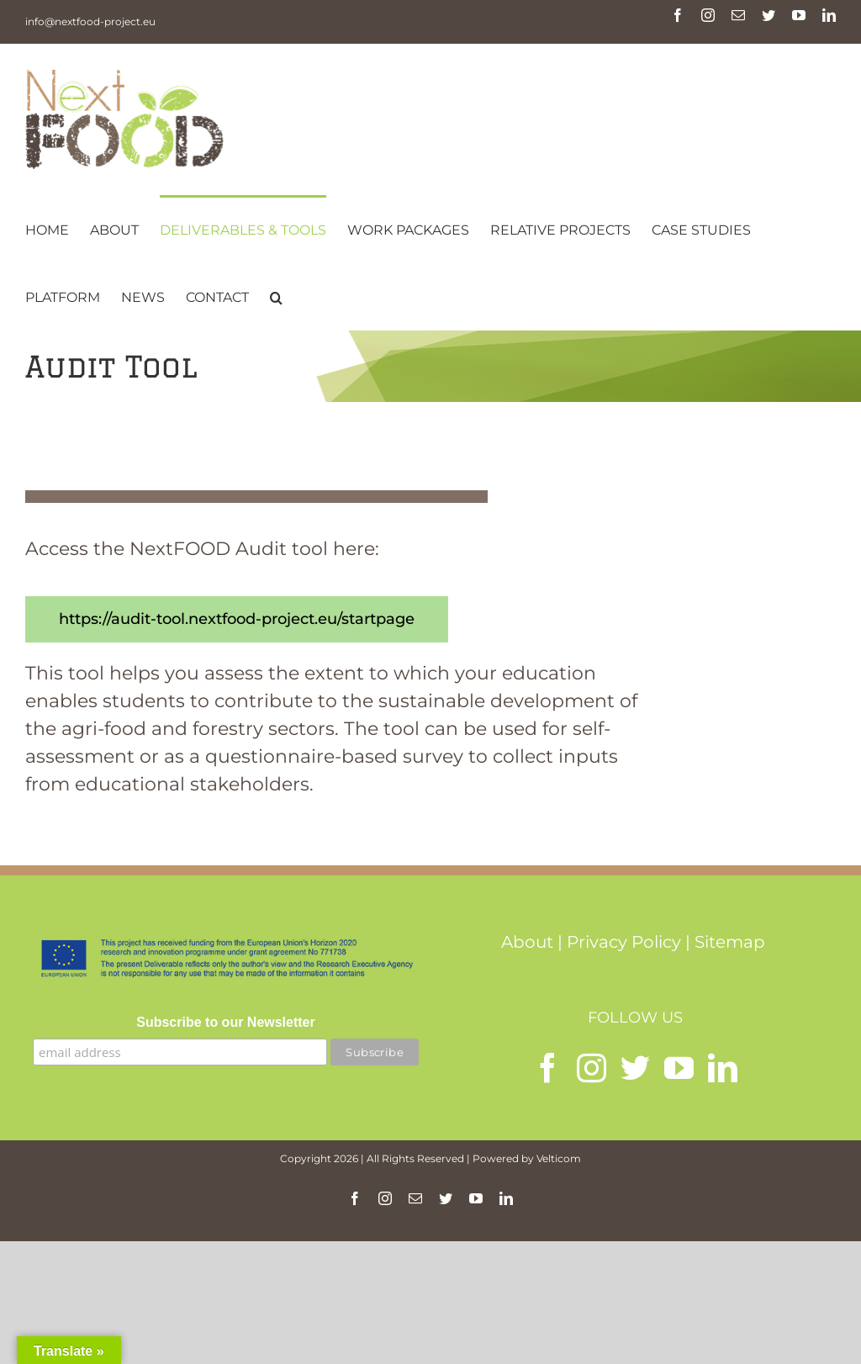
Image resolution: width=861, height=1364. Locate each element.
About (527, 942)
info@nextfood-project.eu (90, 21)
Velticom (558, 1158)
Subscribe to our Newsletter (225, 1022)
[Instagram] (591, 1067)
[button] (276, 296)
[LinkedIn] (722, 1067)
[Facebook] (548, 1067)
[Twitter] (635, 1067)
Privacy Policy (624, 942)
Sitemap (730, 942)
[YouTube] (679, 1067)
